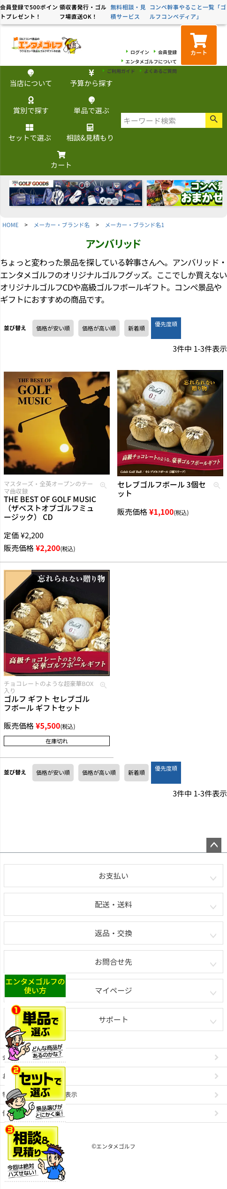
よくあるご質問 (160, 70)
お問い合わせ (21, 1075)
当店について (31, 79)
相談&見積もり (90, 133)
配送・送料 (113, 904)
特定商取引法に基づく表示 (39, 1094)
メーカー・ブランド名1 (135, 224)
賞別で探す (31, 106)
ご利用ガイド (121, 70)
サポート (113, 1019)
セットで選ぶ (29, 133)
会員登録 (167, 51)
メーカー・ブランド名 (62, 224)
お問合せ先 (113, 961)
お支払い (113, 875)
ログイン (139, 51)
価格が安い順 (53, 328)
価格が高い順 (99, 328)
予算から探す (91, 79)
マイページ (113, 990)
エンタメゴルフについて (151, 61)
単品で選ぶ (91, 106)
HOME (10, 224)
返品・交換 (113, 932)
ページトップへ (213, 845)
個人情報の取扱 (24, 1113)
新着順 (136, 328)
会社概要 (14, 1057)
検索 (213, 120)
